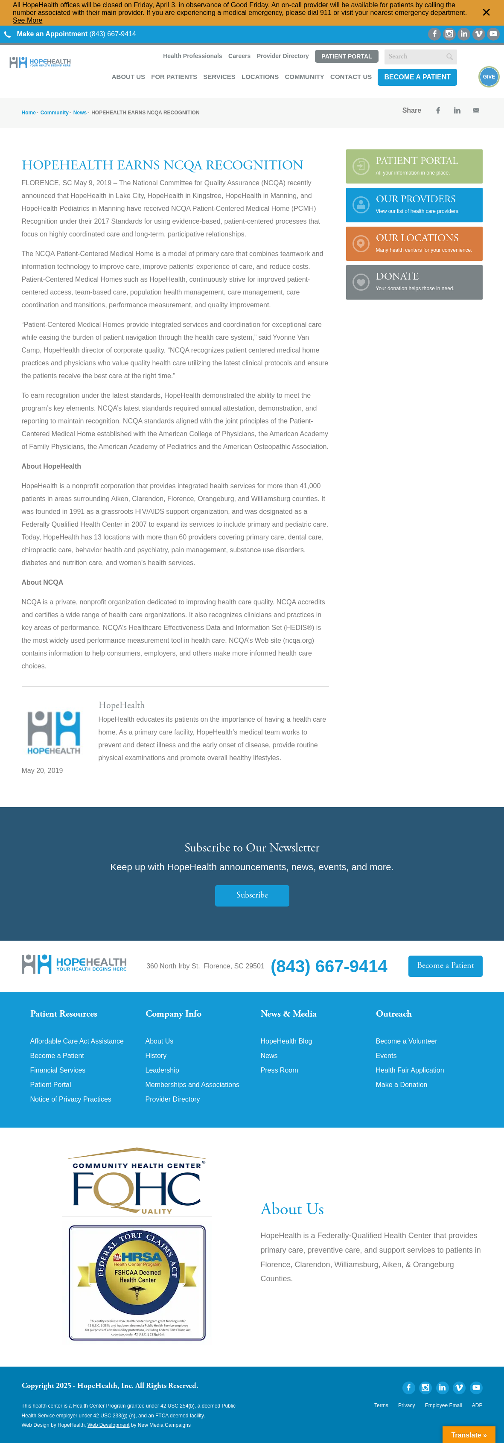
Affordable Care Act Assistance (77, 1041)
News (80, 113)
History (156, 1055)
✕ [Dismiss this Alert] (486, 13)
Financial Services (58, 1070)
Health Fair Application (410, 1070)
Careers (239, 55)
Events (386, 1055)
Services (219, 76)
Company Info (173, 1014)
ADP (477, 1405)
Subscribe (252, 895)
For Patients (174, 76)
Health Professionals (192, 55)
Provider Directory (283, 55)
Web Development (108, 1425)
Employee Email (443, 1405)
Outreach (394, 1014)
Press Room (279, 1070)
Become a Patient (417, 77)
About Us (128, 76)
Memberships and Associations (193, 1085)
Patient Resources (63, 1014)
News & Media (289, 1014)
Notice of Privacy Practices (70, 1099)
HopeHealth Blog (286, 1041)
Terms (381, 1405)
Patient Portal (346, 56)
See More (27, 20)
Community (304, 76)
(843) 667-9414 (70, 34)
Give (489, 77)
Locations (260, 76)
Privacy (406, 1405)
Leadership (162, 1070)
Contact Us (351, 76)
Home (29, 113)
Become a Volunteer (406, 1041)
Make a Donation (402, 1085)
